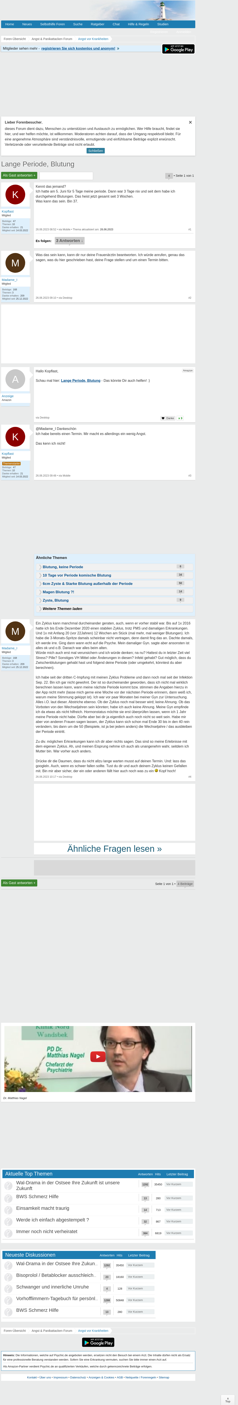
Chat (116, 24)
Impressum (60, 1377)
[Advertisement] (114, 811)
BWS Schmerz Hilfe (37, 1196)
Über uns (45, 1377)
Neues (27, 24)
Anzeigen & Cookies (101, 1377)
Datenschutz (78, 1377)
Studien (163, 24)
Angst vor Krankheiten (93, 1330)
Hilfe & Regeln (138, 24)
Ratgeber (97, 24)
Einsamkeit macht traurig (42, 1208)
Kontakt (32, 1377)
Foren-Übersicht (15, 1330)
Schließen (95, 151)
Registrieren (159, 32)
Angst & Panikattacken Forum (52, 1330)
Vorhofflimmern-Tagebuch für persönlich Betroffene (70, 1298)
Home (9, 24)
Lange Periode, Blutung (37, 164)
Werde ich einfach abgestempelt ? (52, 1220)
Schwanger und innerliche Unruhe (52, 1287)
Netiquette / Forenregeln (140, 1377)
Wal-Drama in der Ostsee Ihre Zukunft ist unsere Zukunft (76, 1263)
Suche (78, 24)
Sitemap (164, 1377)
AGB (120, 1377)
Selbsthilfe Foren (52, 24)
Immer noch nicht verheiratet (46, 1231)
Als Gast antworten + (19, 175)
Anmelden (183, 32)
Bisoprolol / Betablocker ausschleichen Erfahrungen (71, 1275)
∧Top (227, 1400)
